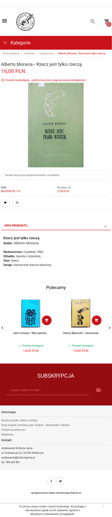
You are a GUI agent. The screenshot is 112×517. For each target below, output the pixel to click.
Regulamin (7, 434)
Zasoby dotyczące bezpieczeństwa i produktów (32, 175)
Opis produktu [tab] (15, 225)
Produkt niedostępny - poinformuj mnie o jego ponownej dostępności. (45, 80)
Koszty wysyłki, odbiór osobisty (19, 420)
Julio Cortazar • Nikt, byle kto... (31, 333)
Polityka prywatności (13, 429)
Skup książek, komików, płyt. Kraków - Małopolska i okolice (35, 425)
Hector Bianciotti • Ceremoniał (80, 333)
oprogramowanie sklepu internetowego (50, 493)
